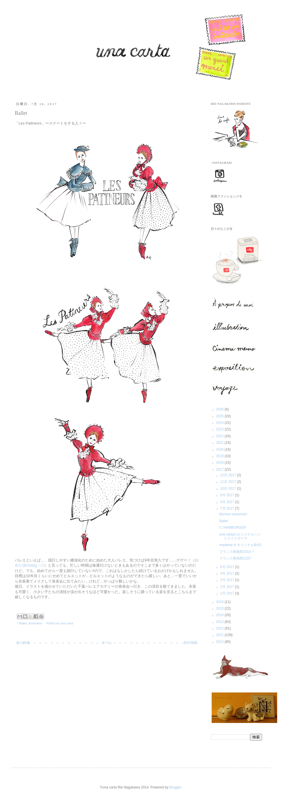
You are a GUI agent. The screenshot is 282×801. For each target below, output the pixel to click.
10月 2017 (228, 489)
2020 (220, 449)
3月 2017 (227, 580)
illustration (35, 623)
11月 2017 (228, 482)
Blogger (175, 787)
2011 (220, 635)
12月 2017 (228, 475)
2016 (220, 602)
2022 (220, 436)
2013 (220, 622)
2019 (220, 456)
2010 (220, 642)
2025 (220, 416)
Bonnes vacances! (233, 514)
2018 (220, 463)
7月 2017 (227, 508)
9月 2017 (227, 495)
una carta (66, 623)
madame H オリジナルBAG (240, 545)
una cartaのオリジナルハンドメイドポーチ (240, 536)
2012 (220, 628)
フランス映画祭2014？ (236, 552)
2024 (220, 423)
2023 (220, 429)
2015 (220, 608)
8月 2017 (227, 502)
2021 (220, 443)
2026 (220, 409)
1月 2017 (227, 593)
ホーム (107, 643)
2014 (220, 615)
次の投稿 (23, 643)
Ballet (23, 623)
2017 (220, 469)
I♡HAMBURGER (232, 528)
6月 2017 (227, 567)
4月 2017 (227, 573)
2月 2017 (227, 587)
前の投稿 (190, 643)
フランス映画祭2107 (235, 558)
